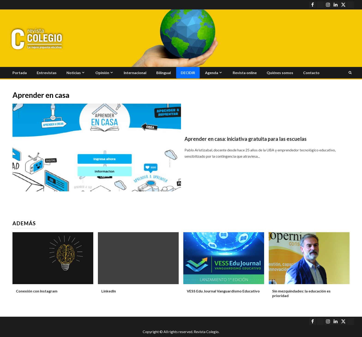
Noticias (73, 72)
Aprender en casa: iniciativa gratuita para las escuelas (245, 139)
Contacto (311, 72)
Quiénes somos (280, 72)
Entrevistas (47, 72)
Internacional (135, 72)
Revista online (245, 72)
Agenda (211, 72)
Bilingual (163, 72)
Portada (19, 72)
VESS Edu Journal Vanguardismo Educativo (223, 291)
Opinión (102, 72)
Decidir (188, 72)
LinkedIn (108, 291)
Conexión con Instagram (36, 291)
